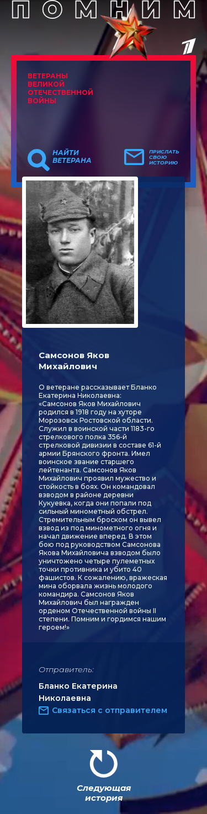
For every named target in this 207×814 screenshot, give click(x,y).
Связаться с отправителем (109, 710)
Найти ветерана (72, 156)
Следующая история (104, 793)
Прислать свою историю (164, 157)
